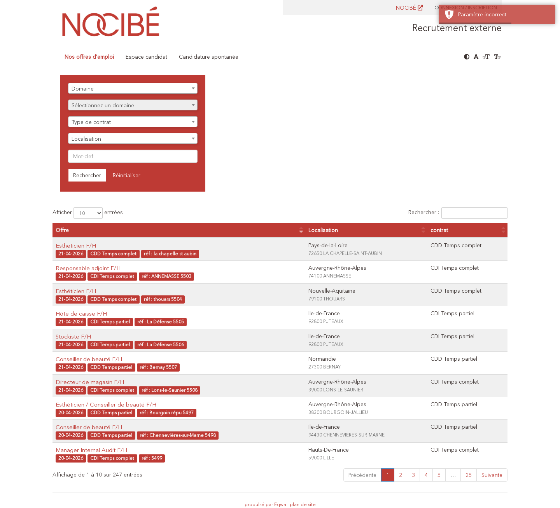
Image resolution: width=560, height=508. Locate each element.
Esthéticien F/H (76, 291)
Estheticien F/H (76, 245)
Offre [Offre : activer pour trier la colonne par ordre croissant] (62, 230)
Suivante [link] (491, 474)
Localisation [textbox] (86, 138)
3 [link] (413, 474)
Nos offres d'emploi (89, 56)
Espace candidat (146, 56)
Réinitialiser (126, 175)
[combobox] (133, 88)
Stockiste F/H (73, 336)
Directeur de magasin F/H (90, 382)
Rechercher (87, 175)
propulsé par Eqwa (266, 504)
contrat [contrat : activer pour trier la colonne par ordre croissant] (439, 230)
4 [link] (426, 474)
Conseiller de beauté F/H (89, 359)
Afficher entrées (87, 213)
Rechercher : (458, 213)
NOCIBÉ (409, 7)
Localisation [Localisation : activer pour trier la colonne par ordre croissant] (323, 230)
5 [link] (439, 474)
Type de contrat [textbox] (91, 122)
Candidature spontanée (208, 56)
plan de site (303, 504)
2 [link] (400, 474)
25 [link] (469, 474)
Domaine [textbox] (83, 88)
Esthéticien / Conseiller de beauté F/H (106, 404)
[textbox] (132, 105)
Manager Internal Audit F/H (91, 450)
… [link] (453, 474)
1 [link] (387, 474)
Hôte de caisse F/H (81, 313)
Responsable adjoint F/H (88, 268)
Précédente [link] (362, 474)
